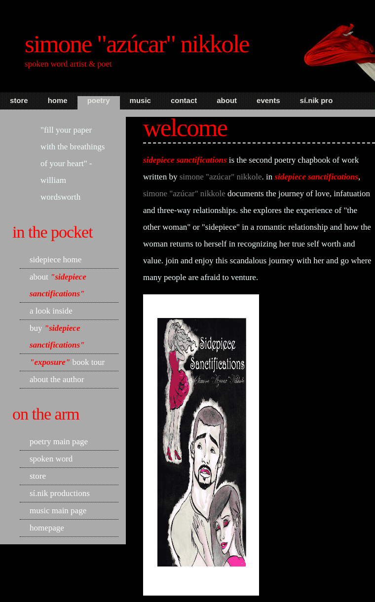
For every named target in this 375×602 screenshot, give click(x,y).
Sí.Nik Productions (60, 493)
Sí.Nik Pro (316, 100)
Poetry (98, 100)
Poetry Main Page (59, 441)
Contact (184, 100)
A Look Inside (51, 311)
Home (58, 100)
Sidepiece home (55, 259)
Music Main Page (58, 510)
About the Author (57, 379)
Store (19, 100)
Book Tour (67, 362)
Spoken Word (51, 458)
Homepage (47, 527)
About (227, 100)
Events (268, 100)
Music (140, 100)
